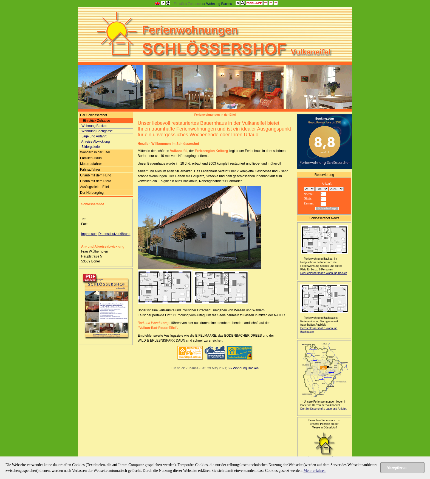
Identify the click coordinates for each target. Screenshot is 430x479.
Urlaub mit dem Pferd (95, 181)
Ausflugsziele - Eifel (94, 187)
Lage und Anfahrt (92, 136)
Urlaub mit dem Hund (95, 175)
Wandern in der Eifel (95, 152)
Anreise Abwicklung (94, 141)
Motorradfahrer (91, 164)
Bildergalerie (89, 147)
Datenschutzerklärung (114, 234)
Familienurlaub (91, 158)
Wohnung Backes (93, 126)
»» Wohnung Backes (217, 4)
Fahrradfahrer (90, 169)
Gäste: (308, 198)
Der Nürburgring (92, 193)
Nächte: (308, 194)
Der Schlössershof (93, 115)
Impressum (89, 234)
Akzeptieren (396, 468)
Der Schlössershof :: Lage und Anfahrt (323, 408)
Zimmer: (309, 203)
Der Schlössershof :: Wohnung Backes (323, 273)
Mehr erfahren (315, 471)
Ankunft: (327, 183)
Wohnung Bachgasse (96, 131)
